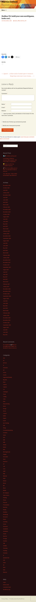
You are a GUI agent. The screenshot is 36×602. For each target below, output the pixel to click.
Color (4, 399)
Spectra (5, 536)
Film (4, 425)
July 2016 (5, 301)
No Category (6, 492)
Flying (4, 428)
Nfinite (4, 490)
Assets (4, 375)
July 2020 (5, 197)
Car (4, 389)
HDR (4, 440)
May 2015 (5, 334)
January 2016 (6, 315)
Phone (4, 500)
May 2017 (5, 277)
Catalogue (5, 391)
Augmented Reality (7, 377)
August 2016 (6, 298)
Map (4, 473)
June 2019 (5, 221)
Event (4, 420)
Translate (5, 553)
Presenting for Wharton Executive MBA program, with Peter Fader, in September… (10, 160)
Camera (5, 384)
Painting (5, 497)
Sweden (5, 541)
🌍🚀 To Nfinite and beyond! (9, 156)
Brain (4, 382)
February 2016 (6, 313)
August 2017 (6, 269)
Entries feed (6, 584)
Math (4, 478)
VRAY (4, 567)
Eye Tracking (6, 423)
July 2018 (5, 243)
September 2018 (7, 238)
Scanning (5, 521)
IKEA (4, 449)
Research (5, 517)
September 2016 (7, 296)
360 (4, 358)
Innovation (5, 456)
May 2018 (5, 248)
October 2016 (6, 293)
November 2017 (6, 262)
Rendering (5, 514)
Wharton (5, 572)
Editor (4, 415)
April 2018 (5, 250)
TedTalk (5, 545)
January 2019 (6, 233)
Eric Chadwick (6, 344)
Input (4, 459)
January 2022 (6, 192)
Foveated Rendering (8, 430)
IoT (3, 464)
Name (4, 104)
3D (3, 360)
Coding (4, 396)
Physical (5, 502)
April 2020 (5, 202)
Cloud (4, 394)
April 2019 (5, 226)
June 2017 (5, 274)
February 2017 (6, 284)
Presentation (6, 505)
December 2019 (6, 209)
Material (5, 476)
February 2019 (6, 231)
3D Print (5, 363)
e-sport (5, 413)
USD (4, 560)
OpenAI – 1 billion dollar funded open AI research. (18, 74)
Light (4, 471)
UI (3, 555)
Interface (22, 20)
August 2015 (6, 327)
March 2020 (5, 204)
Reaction (5, 507)
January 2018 (6, 257)
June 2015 (5, 332)
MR (4, 485)
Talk (4, 543)
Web (4, 569)
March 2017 (5, 281)
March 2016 (5, 310)
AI (3, 365)
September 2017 (7, 267)
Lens (4, 468)
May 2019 (5, 224)
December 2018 (6, 236)
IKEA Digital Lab (6, 452)
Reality (4, 509)
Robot (4, 519)
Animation (5, 367)
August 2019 (6, 216)
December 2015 (6, 317)
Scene (4, 524)
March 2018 (5, 252)
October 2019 (6, 214)
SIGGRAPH (5, 529)
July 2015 (5, 329)
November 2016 (6, 291)
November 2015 (6, 320)
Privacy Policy (5, 599)
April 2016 (5, 308)
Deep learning (6, 403)
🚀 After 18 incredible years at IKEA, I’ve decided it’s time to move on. (10, 169)
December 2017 (6, 260)
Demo (4, 406)
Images (5, 454)
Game (15, 20)
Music (4, 488)
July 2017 (5, 272)
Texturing (5, 548)
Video (4, 562)
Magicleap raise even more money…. (22, 76)
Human (4, 444)
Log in (4, 582)
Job (4, 466)
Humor (4, 447)
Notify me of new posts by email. (11, 125)
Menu (3, 10)
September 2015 (7, 325)
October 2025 (6, 188)
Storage (5, 538)
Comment (5, 93)
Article (4, 372)
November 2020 (6, 195)
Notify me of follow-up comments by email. (14, 122)
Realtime (5, 512)
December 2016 (6, 289)
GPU (4, 437)
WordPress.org (6, 589)
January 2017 (6, 286)
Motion (4, 480)
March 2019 (5, 228)
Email (3, 107)
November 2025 (6, 185)
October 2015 (6, 322)
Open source (6, 495)
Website (4, 110)
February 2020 (6, 207)
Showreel (5, 526)
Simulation (5, 531)
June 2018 (5, 245)
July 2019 (5, 219)
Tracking (5, 550)
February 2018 (6, 255)
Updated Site (6, 557)
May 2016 (5, 305)
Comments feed (7, 587)
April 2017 (5, 279)
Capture (5, 387)
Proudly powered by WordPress (16, 599)
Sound (4, 533)
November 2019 (6, 212)
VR (25, 20)
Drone (4, 411)
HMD (19, 20)
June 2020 (5, 200)
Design (4, 408)
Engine (4, 418)
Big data (5, 379)
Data (4, 401)
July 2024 (5, 190)
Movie (4, 483)
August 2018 (6, 240)
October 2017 (6, 265)
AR (3, 370)
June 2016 (5, 303)
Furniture (5, 432)
